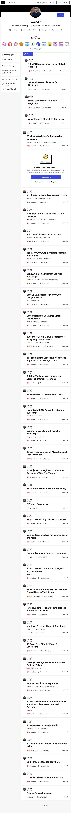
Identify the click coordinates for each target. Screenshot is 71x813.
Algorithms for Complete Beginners (46, 119)
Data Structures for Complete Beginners (43, 102)
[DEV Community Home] (3, 2)
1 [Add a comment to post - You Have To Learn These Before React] (40, 633)
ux (28, 301)
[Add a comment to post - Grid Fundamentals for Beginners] (31, 766)
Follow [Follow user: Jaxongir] (61, 15)
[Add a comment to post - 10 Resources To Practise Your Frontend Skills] (32, 750)
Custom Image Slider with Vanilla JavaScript (43, 432)
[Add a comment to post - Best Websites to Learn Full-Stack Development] (31, 325)
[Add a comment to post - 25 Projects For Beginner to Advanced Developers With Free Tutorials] (32, 477)
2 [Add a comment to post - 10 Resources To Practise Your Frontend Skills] (44, 750)
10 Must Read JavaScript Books (43, 725)
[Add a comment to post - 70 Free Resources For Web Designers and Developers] (31, 578)
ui (38, 301)
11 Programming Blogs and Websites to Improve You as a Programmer (46, 359)
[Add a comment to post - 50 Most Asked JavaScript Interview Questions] (32, 145)
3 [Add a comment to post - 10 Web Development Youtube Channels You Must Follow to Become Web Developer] (42, 714)
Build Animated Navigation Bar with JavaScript (44, 275)
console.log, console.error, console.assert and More (47, 536)
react (29, 416)
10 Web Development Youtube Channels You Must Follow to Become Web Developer (46, 704)
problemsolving (49, 686)
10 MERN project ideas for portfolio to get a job (47, 65)
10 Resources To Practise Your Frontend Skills (47, 745)
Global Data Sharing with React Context (46, 519)
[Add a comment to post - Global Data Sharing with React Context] (31, 523)
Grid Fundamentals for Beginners (43, 762)
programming (38, 238)
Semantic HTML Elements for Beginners (43, 83)
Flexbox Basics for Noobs (39, 793)
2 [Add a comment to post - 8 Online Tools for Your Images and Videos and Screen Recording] (42, 383)
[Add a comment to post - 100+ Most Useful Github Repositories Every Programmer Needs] (34, 346)
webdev (29, 238)
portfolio (46, 259)
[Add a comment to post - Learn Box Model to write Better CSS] (31, 781)
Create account (63, 2)
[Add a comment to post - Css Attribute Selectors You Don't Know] (30, 557)
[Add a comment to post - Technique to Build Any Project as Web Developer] (31, 223)
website (36, 322)
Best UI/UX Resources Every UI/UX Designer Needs (44, 296)
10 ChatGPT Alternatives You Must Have (47, 195)
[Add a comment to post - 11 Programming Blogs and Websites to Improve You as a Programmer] (31, 364)
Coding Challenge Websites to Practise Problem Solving (46, 663)
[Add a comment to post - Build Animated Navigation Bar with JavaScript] (31, 283)
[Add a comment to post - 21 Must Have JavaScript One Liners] (31, 398)
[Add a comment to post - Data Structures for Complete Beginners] (34, 107)
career (29, 259)
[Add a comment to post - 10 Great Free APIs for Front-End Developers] (32, 651)
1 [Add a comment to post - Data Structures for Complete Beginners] (46, 107)
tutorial (37, 629)
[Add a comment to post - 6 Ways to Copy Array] (32, 508)
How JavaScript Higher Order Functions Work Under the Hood (46, 609)
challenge (30, 668)
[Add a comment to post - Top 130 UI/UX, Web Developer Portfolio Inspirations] (32, 262)
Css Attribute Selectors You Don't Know (46, 553)
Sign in (54, 182)
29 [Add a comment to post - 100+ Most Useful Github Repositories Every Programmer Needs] (47, 346)
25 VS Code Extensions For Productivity (46, 488)
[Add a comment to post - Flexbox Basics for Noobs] (30, 797)
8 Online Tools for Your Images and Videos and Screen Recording (44, 377)
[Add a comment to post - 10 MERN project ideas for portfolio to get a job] (34, 71)
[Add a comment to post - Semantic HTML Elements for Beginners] (33, 89)
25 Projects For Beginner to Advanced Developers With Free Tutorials (45, 471)
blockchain (47, 142)
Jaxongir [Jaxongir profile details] (30, 59)
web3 (54, 142)
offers (49, 198)
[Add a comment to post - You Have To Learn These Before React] (30, 632)
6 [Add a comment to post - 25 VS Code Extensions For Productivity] (42, 493)
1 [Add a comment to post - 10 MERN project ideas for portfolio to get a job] (46, 71)
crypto (29, 142)
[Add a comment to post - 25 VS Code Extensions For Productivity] (31, 492)
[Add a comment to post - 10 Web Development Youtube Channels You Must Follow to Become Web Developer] (31, 714)
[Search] (9, 2)
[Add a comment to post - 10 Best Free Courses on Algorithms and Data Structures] (32, 459)
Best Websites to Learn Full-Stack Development (43, 317)
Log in (52, 2)
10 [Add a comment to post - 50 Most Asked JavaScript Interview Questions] (45, 146)
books (37, 728)
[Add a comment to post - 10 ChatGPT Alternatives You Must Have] (31, 202)
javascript (30, 280)
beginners (47, 238)
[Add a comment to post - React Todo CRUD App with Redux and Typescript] (31, 419)
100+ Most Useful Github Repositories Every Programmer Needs (46, 338)
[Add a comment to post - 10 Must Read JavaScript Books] (31, 732)
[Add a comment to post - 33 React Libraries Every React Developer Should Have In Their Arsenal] (33, 596)
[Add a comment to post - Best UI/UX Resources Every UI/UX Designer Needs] (32, 304)
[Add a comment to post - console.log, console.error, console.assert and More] (31, 542)
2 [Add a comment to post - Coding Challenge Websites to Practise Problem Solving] (42, 672)
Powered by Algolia (41, 2)
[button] (4, 44)
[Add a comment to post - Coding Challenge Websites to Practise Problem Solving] (31, 672)
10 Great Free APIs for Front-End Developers (43, 645)
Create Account (46, 177)
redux (48, 416)
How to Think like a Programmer (43, 683)
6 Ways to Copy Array (37, 504)
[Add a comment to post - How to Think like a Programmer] (32, 690)
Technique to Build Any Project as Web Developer (46, 215)
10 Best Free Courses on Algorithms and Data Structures (47, 453)
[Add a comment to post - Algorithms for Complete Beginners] (33, 123)
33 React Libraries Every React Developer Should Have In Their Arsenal (47, 591)
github (47, 343)
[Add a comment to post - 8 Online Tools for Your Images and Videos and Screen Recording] (31, 383)
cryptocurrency (37, 142)
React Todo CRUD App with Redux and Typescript (46, 411)
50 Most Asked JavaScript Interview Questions (45, 137)
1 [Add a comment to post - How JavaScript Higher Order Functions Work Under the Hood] (42, 615)
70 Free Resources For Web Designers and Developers (46, 570)
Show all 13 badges (35, 49)
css (34, 259)
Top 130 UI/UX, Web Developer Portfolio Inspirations (46, 254)
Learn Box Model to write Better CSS (45, 777)
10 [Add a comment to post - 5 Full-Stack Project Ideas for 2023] (43, 241)
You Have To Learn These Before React (46, 626)
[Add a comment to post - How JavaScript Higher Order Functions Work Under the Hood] (31, 614)
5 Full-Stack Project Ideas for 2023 (44, 234)
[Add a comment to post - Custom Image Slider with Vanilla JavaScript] (31, 440)
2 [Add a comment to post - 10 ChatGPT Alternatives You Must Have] (42, 202)
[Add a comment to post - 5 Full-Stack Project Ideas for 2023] (32, 241)
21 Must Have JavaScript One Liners (45, 394)
